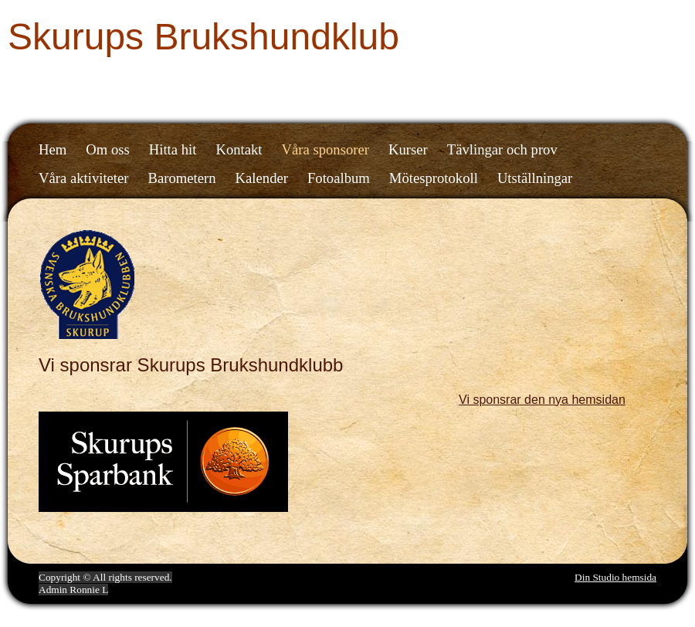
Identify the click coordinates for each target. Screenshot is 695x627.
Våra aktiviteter (84, 178)
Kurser (408, 149)
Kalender (262, 178)
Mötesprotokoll (433, 178)
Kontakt (238, 149)
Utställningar (534, 178)
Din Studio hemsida (615, 577)
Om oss (108, 149)
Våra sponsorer (325, 149)
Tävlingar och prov (502, 149)
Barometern (182, 178)
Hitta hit (173, 149)
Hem (52, 149)
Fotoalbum (338, 178)
